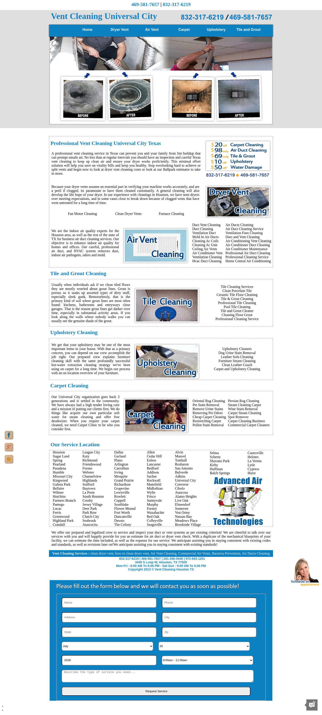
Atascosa (181, 492)
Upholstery (216, 29)
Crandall (59, 524)
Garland (120, 456)
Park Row (90, 512)
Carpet (184, 29)
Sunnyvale (154, 500)
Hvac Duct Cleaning (207, 261)
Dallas (118, 452)
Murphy (152, 504)
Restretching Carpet (207, 421)
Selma (214, 453)
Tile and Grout (248, 29)
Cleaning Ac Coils (205, 241)
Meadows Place (186, 520)
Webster (88, 472)
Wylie (151, 492)
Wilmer (58, 492)
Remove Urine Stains (208, 409)
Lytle (251, 465)
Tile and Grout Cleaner (236, 311)
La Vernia (254, 461)
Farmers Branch (64, 500)
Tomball (181, 460)
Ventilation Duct (204, 233)
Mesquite (121, 476)
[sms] (158, 676)
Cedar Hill (154, 456)
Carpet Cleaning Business (246, 421)
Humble (58, 472)
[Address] (109, 617)
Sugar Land (61, 456)
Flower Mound (125, 508)
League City (91, 452)
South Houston (93, 496)
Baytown (89, 488)
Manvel (180, 456)
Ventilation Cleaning (207, 257)
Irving (118, 472)
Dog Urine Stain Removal (237, 353)
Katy (86, 456)
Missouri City (62, 476)
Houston (59, 452)
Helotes (253, 457)
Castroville (255, 453)
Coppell (120, 500)
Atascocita (90, 524)
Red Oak (153, 516)
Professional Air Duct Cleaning (247, 253)
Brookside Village (188, 524)
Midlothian (155, 488)
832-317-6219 (177, 4)
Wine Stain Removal (243, 409)
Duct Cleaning (202, 229)
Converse (181, 484)
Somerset (181, 508)
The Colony (122, 524)
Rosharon (182, 464)
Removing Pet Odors (207, 413)
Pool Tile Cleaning (237, 307)
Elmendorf (182, 504)
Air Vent (152, 29)
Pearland (59, 464)
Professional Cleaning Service (247, 257)
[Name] (109, 603)
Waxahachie (155, 512)
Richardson (122, 484)
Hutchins (59, 496)
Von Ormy (182, 512)
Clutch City (91, 516)
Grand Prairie (124, 480)
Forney (152, 508)
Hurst (252, 473)
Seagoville (154, 524)
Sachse (152, 476)
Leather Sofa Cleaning (237, 357)
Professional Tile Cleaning (237, 303)
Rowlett (120, 496)
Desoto (119, 520)
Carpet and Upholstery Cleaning (237, 369)
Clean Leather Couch (237, 365)
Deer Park (90, 508)
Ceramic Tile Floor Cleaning (237, 295)
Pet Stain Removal (206, 405)
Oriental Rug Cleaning (209, 401)
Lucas (57, 508)
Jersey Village (93, 504)
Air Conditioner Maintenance (246, 249)
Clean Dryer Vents (128, 214)
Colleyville (155, 520)
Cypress (253, 469)
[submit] (156, 691)
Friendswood (92, 464)
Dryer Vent (120, 29)
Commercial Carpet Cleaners (249, 425)
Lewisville (121, 492)
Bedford (152, 468)
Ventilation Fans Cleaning (244, 233)
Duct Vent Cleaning (206, 225)
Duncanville (123, 516)
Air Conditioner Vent (207, 253)
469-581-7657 (145, 4)
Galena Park (61, 484)
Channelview (92, 476)
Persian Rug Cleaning (243, 401)
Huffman (216, 469)
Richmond (90, 460)
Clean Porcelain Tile (237, 291)
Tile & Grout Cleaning (237, 299)
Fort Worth (122, 512)
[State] (109, 632)
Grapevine (121, 488)
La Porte (89, 492)
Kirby (214, 465)
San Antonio (184, 468)
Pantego (58, 504)
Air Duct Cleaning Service (244, 229)
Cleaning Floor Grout (237, 315)
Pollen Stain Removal (208, 425)
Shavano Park (219, 461)
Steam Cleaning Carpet (244, 405)
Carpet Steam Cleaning (244, 413)
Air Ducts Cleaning (239, 225)
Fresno (87, 468)
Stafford (88, 484)
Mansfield (154, 484)
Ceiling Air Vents (204, 249)
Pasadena (59, 468)
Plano (118, 460)
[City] (209, 617)
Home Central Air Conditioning (248, 261)
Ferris (57, 512)
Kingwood (60, 480)
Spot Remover (238, 417)
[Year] (109, 660)
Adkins (180, 476)
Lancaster (154, 464)
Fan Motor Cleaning (82, 214)
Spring (57, 460)
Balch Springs (220, 473)
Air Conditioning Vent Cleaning (248, 241)
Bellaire (58, 488)
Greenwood (61, 516)
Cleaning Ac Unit (204, 245)
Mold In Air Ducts (205, 237)
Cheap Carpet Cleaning (209, 417)
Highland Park (63, 520)
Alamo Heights (186, 496)
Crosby (88, 500)
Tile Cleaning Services (237, 287)
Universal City (185, 480)
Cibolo (180, 488)
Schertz (215, 457)
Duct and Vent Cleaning (242, 237)
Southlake (121, 504)
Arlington (121, 464)
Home (87, 29)
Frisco (151, 496)
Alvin (179, 452)
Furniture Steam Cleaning (236, 361)
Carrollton (121, 468)
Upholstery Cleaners (237, 349)
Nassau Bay (183, 516)
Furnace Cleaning (171, 214)
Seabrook (89, 520)
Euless (151, 460)
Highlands (90, 480)
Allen (151, 452)
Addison (153, 472)
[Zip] (209, 632)
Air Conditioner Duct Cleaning (247, 245)
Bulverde (181, 472)
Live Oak (181, 500)
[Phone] (209, 603)
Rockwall (153, 480)
